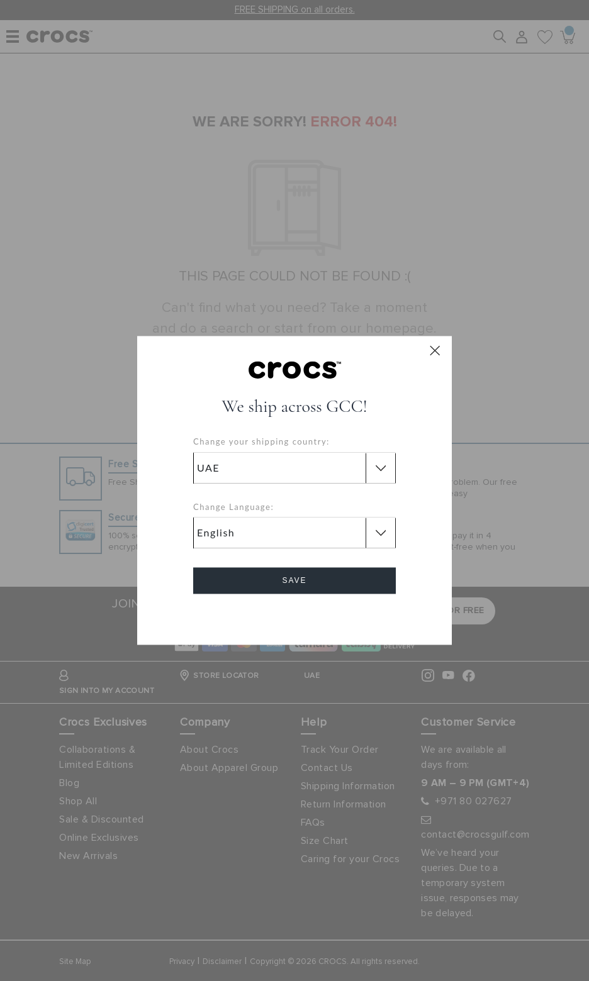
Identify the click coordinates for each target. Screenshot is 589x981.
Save (294, 581)
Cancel (295, 616)
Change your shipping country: (261, 442)
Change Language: (233, 507)
